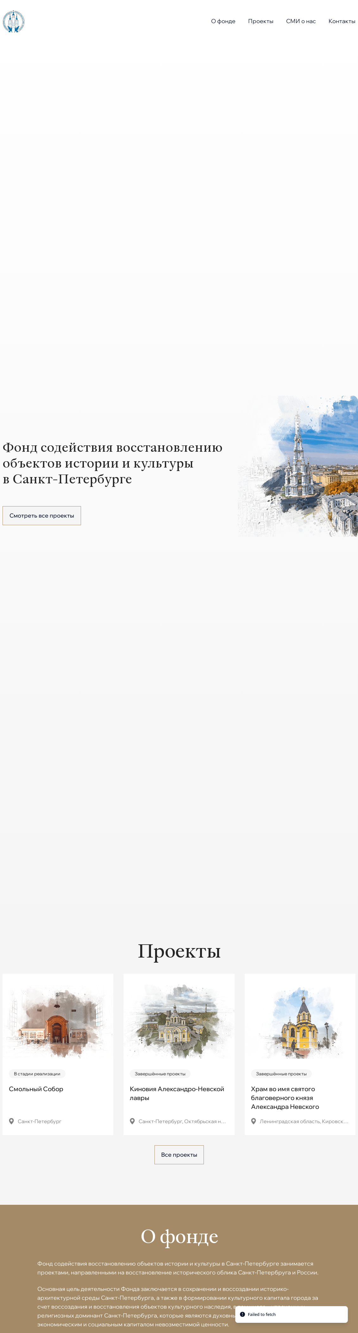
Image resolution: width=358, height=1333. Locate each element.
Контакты (342, 21)
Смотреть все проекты (41, 515)
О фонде (223, 21)
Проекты (260, 21)
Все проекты (179, 1154)
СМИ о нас (301, 21)
